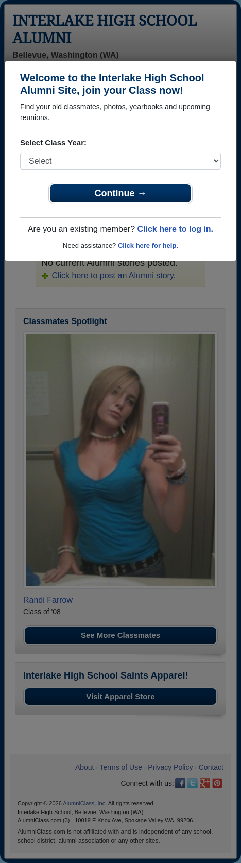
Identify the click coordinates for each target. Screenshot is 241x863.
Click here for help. (148, 245)
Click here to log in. (175, 229)
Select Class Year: (53, 142)
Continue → (121, 193)
